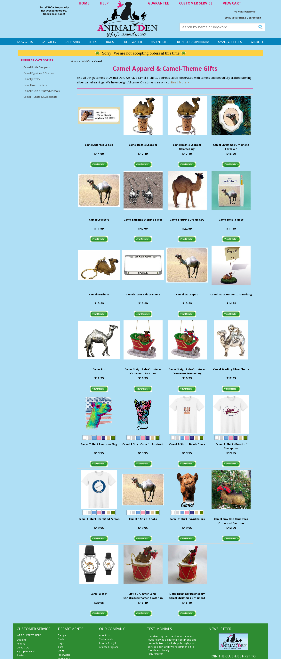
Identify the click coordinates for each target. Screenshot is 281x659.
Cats (60, 647)
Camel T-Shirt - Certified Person (99, 519)
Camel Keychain (99, 294)
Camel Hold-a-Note (231, 219)
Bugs (110, 42)
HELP (104, 3)
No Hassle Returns (244, 11)
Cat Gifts (49, 42)
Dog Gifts (25, 42)
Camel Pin (99, 369)
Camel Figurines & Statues (38, 73)
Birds (93, 42)
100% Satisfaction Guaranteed (243, 17)
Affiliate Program (108, 647)
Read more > (180, 82)
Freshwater (132, 42)
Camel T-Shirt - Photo (143, 519)
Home (74, 61)
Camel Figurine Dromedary (187, 219)
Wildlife (257, 42)
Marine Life (159, 42)
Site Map (21, 655)
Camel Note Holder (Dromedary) (231, 294)
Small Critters (230, 42)
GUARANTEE (158, 3)
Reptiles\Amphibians (193, 42)
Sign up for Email (26, 651)
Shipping (21, 639)
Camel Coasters (99, 219)
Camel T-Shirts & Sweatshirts (40, 96)
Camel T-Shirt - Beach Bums (187, 444)
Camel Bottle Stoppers (36, 67)
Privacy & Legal (107, 643)
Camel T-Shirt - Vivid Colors (187, 519)
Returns (21, 643)
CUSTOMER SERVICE (196, 3)
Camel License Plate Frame (143, 294)
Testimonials (106, 639)
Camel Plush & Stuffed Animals (41, 91)
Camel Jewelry (31, 79)
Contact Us (23, 647)
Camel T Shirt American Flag (99, 444)
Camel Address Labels (99, 145)
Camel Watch (99, 594)
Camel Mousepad (187, 294)
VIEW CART (232, 3)
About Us (104, 635)
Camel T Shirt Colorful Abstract (143, 444)
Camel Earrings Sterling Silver (143, 219)
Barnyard (72, 42)
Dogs (61, 651)
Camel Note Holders (35, 85)
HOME (84, 3)
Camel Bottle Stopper (143, 145)
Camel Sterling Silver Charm (231, 369)
